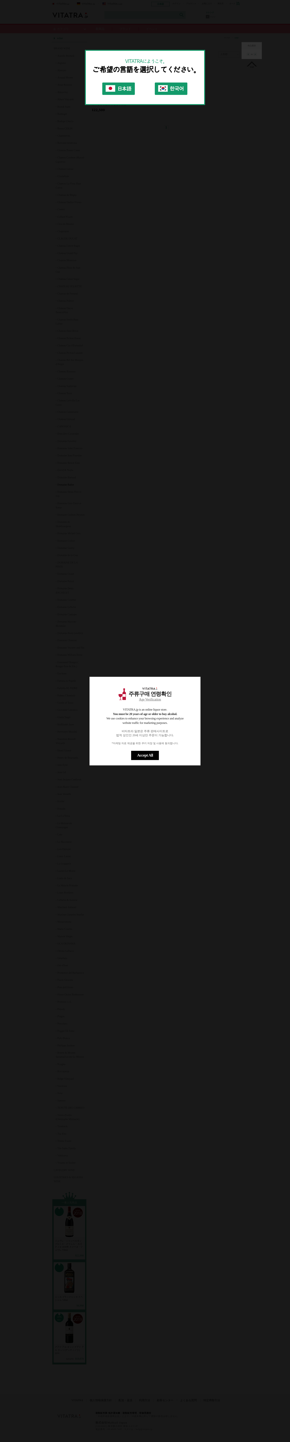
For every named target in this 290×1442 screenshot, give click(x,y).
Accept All (145, 755)
